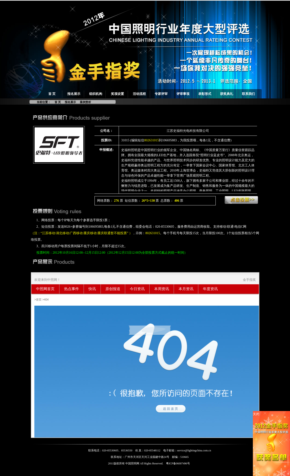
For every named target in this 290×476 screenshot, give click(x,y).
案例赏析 (85, 102)
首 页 (52, 94)
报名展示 (73, 94)
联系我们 (248, 94)
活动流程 (139, 94)
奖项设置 (117, 94)
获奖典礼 (226, 94)
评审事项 (182, 94)
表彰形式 (204, 94)
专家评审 (161, 94)
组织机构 (95, 94)
